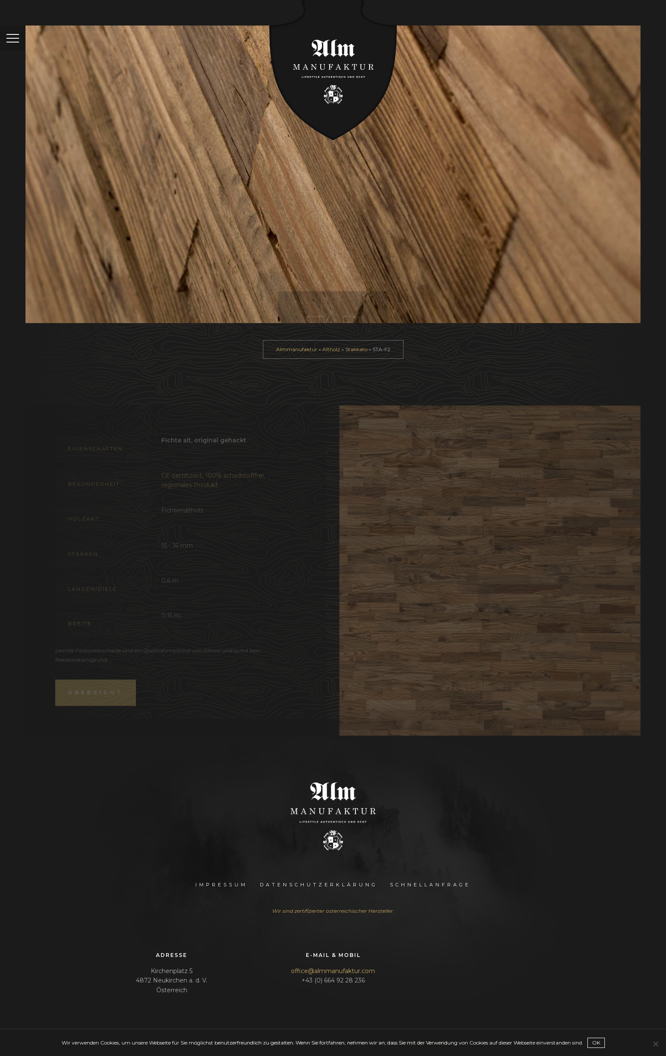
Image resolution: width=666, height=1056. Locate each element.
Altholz (331, 349)
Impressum (221, 885)
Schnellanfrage (430, 885)
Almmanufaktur (296, 349)
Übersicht (95, 701)
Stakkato (356, 349)
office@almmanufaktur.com (333, 971)
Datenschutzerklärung (319, 885)
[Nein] (655, 1043)
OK (596, 1042)
